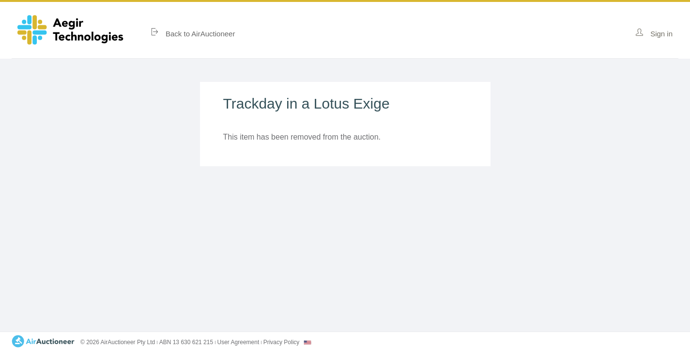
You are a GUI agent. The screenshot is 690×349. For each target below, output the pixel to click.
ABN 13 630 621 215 (186, 342)
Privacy (281, 342)
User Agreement (238, 342)
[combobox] (307, 342)
